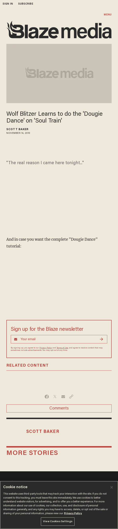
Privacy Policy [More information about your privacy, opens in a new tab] (73, 513)
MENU (107, 14)
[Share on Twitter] (55, 397)
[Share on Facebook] (47, 397)
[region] (59, 505)
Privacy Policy (45, 348)
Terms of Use (62, 348)
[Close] (111, 487)
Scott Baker (17, 129)
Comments (59, 408)
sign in (8, 4)
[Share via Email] (63, 397)
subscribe (25, 4)
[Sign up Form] (59, 339)
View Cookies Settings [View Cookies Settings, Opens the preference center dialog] (57, 521)
